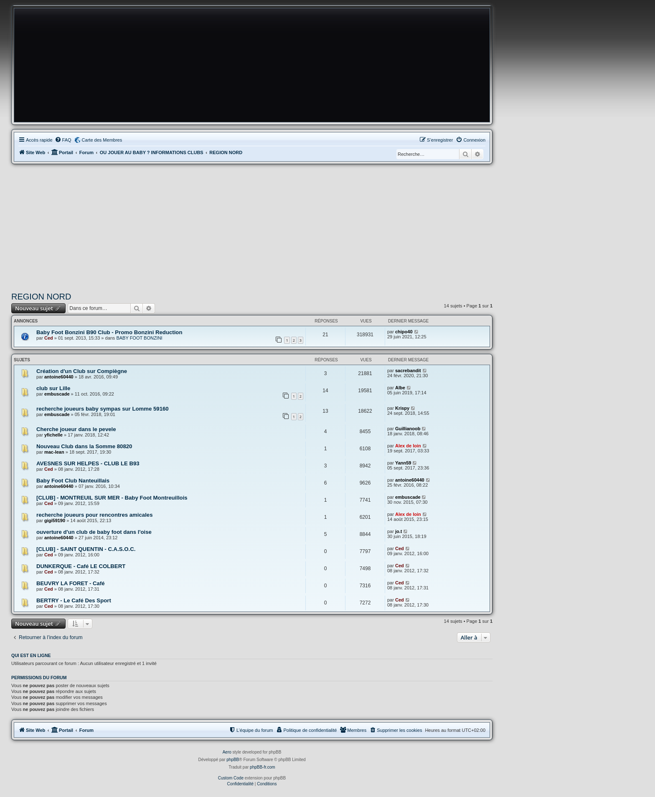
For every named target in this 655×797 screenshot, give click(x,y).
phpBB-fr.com (262, 767)
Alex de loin (408, 445)
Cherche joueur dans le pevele (76, 429)
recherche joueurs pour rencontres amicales (94, 515)
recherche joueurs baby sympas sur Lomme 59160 (102, 409)
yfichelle (53, 434)
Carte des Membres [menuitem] (102, 139)
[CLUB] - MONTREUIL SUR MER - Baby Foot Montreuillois (112, 498)
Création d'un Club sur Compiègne (81, 371)
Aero (227, 752)
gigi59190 (54, 520)
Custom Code (231, 778)
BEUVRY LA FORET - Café (70, 583)
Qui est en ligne (31, 655)
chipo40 (404, 331)
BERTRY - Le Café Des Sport (73, 600)
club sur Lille (53, 388)
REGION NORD (41, 296)
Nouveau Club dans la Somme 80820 (84, 446)
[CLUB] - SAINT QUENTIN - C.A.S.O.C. (85, 549)
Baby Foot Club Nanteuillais (72, 480)
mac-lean (54, 451)
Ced (48, 337)
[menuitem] (63, 140)
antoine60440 (59, 376)
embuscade (57, 393)
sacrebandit (408, 370)
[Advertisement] (252, 226)
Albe (400, 387)
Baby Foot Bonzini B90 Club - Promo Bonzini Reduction (109, 332)
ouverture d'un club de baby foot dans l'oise (94, 532)
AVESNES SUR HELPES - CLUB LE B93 (88, 463)
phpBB (232, 759)
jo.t (398, 531)
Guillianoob (408, 428)
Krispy (402, 408)
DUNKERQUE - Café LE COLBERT (80, 566)
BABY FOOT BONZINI (139, 337)
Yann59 (403, 462)
